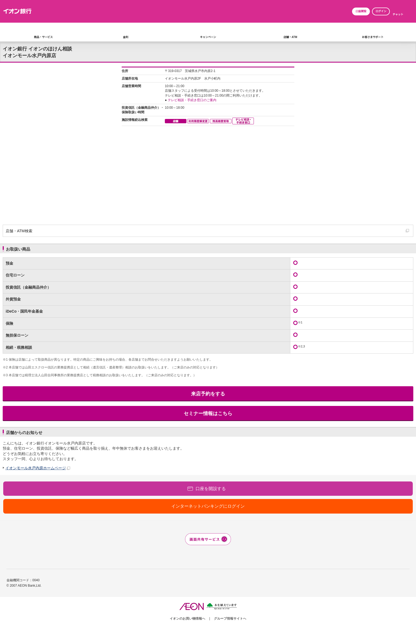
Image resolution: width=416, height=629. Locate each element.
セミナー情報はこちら (208, 413)
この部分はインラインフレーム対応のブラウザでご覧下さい (208, 145)
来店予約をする (208, 393)
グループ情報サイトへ (230, 618)
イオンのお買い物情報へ (187, 618)
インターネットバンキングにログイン (208, 506)
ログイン (381, 11)
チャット (398, 14)
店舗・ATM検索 (19, 231)
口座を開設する (211, 488)
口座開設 (361, 11)
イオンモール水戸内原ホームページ (35, 468)
